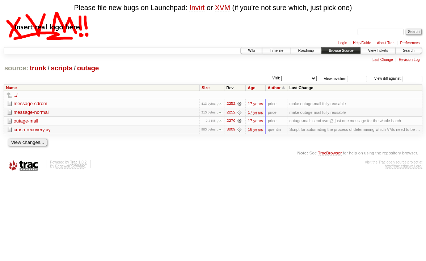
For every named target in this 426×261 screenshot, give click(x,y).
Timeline (276, 51)
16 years (255, 130)
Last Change (382, 60)
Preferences (410, 43)
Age (251, 88)
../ (16, 95)
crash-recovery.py (32, 129)
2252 (231, 104)
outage (88, 68)
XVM (222, 8)
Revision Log (409, 60)
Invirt (196, 8)
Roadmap (306, 51)
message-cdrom (30, 103)
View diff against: (398, 78)
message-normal (31, 112)
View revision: (335, 78)
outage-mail (26, 121)
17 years (255, 104)
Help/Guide (362, 43)
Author (274, 88)
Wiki (251, 51)
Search (408, 51)
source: (16, 68)
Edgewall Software (70, 167)
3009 (231, 130)
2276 (231, 121)
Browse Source (341, 51)
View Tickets (378, 51)
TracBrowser (330, 153)
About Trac (385, 43)
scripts (61, 68)
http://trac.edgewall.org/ (403, 167)
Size (206, 88)
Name (11, 88)
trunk (38, 68)
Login (342, 43)
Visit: (276, 78)
